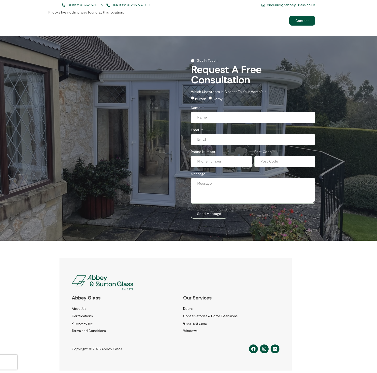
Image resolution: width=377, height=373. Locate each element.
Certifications (82, 316)
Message (198, 174)
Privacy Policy (82, 323)
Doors (188, 309)
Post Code (263, 152)
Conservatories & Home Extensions (210, 316)
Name (196, 108)
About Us (205, 20)
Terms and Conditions (89, 331)
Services (178, 20)
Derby (218, 99)
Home (154, 20)
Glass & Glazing (195, 323)
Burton (200, 99)
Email (196, 130)
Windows (190, 331)
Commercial (269, 20)
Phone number (203, 152)
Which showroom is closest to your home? (227, 92)
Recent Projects (236, 20)
